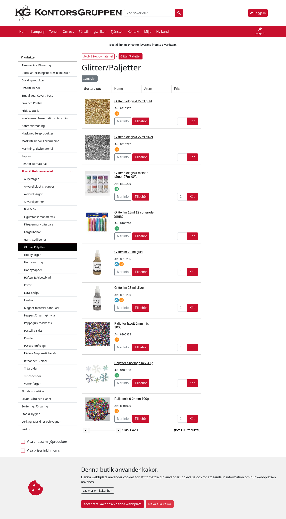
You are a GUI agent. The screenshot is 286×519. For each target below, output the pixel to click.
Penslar (29, 334)
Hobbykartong (33, 259)
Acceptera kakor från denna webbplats (112, 504)
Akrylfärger (31, 175)
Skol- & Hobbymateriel (98, 53)
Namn (118, 85)
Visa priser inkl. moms (43, 447)
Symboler (89, 75)
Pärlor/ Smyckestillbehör (40, 350)
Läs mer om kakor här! (97, 490)
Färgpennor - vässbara (38, 221)
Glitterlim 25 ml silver (129, 284)
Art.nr (148, 85)
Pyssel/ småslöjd (35, 342)
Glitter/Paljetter (130, 53)
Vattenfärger (32, 380)
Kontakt (134, 30)
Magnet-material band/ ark (41, 304)
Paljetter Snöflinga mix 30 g (133, 359)
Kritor (28, 281)
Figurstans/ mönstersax (39, 213)
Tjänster (117, 30)
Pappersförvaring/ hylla (39, 312)
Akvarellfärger (33, 190)
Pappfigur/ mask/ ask (38, 319)
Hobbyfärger (32, 251)
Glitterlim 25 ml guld (128, 248)
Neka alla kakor (159, 504)
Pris (177, 85)
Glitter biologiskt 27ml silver (133, 133)
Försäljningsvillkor (92, 30)
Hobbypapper (33, 266)
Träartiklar (31, 365)
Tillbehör (141, 117)
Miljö (147, 30)
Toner (53, 30)
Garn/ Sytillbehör (35, 236)
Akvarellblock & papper (39, 183)
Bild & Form (32, 206)
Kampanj (38, 30)
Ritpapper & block (36, 357)
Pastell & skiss (33, 327)
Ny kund (162, 30)
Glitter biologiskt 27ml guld (133, 97)
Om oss (68, 30)
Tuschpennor (32, 372)
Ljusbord (30, 297)
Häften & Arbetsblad (37, 274)
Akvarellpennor (34, 198)
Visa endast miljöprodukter (47, 438)
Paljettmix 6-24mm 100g (131, 395)
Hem (23, 30)
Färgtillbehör (32, 228)
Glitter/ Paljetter (34, 243)
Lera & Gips (31, 289)
